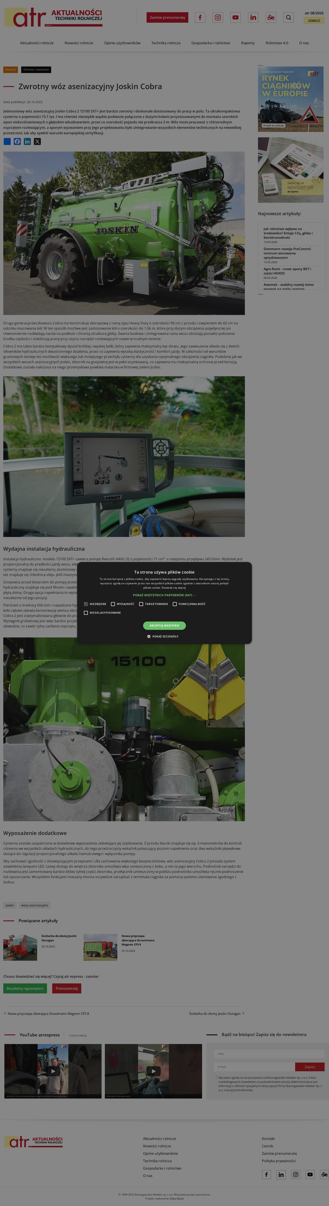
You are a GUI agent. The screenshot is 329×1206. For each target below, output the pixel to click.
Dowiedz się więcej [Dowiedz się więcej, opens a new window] (174, 587)
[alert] (164, 603)
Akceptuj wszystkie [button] (164, 625)
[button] (164, 595)
